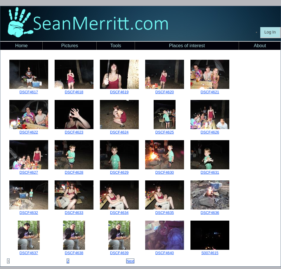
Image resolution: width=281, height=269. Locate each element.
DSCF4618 (74, 92)
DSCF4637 (29, 253)
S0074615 (209, 253)
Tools (115, 45)
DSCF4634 (119, 212)
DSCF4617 (29, 92)
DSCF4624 (119, 132)
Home (21, 45)
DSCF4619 (119, 92)
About (260, 45)
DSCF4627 (29, 172)
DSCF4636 (210, 212)
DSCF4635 (164, 212)
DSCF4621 (210, 92)
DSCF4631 (210, 172)
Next (130, 261)
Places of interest (187, 45)
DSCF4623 (74, 132)
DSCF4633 (74, 212)
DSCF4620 (164, 92)
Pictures (69, 45)
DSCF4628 (74, 172)
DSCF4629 (119, 172)
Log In (270, 32)
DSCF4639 (119, 253)
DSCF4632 (29, 212)
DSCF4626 (210, 132)
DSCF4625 (164, 132)
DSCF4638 (74, 253)
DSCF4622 (29, 132)
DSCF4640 (164, 253)
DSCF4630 (164, 172)
